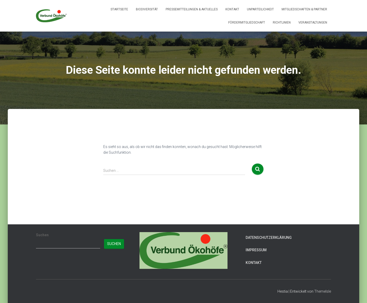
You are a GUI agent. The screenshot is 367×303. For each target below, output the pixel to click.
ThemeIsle (322, 291)
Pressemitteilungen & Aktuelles (192, 9)
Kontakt (232, 9)
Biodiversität (147, 9)
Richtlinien (282, 22)
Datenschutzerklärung (269, 237)
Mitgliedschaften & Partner (304, 9)
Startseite (119, 9)
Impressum (256, 250)
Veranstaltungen (312, 22)
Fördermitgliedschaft (246, 22)
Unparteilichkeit (260, 9)
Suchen (42, 235)
